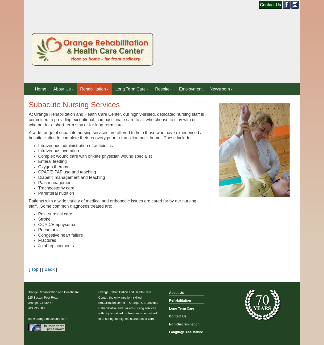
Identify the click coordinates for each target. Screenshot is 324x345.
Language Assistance (186, 332)
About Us (63, 89)
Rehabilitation (94, 89)
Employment (191, 89)
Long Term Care (131, 89)
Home (40, 89)
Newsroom (221, 89)
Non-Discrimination (184, 324)
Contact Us (178, 316)
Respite (163, 89)
